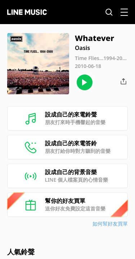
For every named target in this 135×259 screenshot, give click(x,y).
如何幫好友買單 (110, 223)
